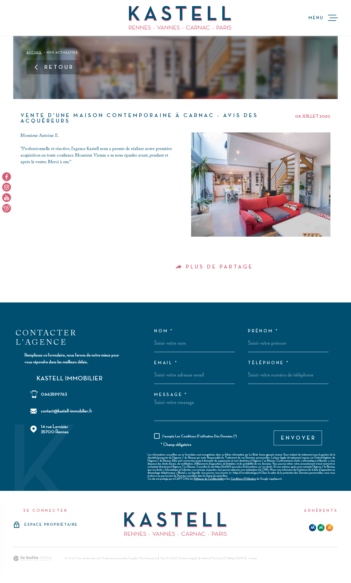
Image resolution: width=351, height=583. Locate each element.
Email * (166, 363)
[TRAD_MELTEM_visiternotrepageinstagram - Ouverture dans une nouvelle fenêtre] (6, 187)
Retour (53, 67)
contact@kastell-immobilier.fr (66, 411)
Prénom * (263, 331)
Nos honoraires (148, 558)
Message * (171, 395)
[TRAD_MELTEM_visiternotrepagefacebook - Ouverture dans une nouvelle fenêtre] (6, 176)
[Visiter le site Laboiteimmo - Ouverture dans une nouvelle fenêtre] (32, 558)
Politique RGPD (235, 558)
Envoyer (298, 438)
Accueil (34, 52)
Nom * (163, 331)
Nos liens (217, 558)
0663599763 (54, 394)
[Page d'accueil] (180, 18)
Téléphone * (268, 363)
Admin (204, 558)
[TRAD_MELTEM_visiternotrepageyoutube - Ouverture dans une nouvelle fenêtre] (6, 197)
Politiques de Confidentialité (209, 478)
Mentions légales (188, 558)
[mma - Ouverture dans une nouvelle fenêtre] (321, 527)
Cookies (252, 558)
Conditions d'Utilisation (243, 478)
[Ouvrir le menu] (323, 18)
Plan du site (167, 558)
